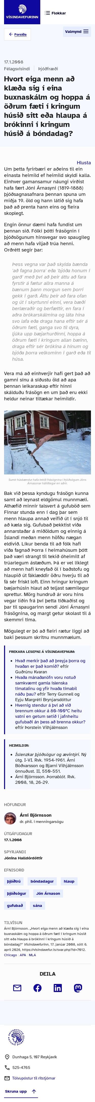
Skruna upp (21, 1091)
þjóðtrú (14, 881)
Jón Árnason (48, 893)
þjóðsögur (16, 893)
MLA (32, 955)
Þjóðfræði (48, 69)
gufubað (15, 905)
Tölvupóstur (33, 1078)
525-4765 (21, 1067)
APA (23, 955)
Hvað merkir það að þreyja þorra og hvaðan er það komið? (50, 663)
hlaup (69, 881)
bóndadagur (42, 881)
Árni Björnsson (35, 815)
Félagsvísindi (17, 69)
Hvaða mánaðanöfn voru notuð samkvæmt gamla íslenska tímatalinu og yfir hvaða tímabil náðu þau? (46, 686)
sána (37, 905)
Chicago (10, 955)
